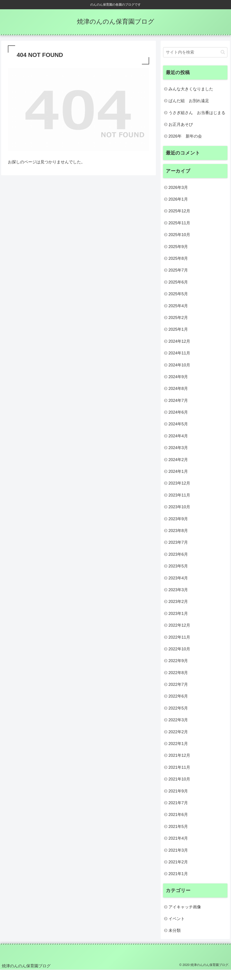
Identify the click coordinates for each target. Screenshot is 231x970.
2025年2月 (178, 317)
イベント (177, 918)
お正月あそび (181, 124)
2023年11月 (179, 495)
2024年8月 (178, 388)
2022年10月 (179, 649)
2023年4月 (178, 578)
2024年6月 (178, 412)
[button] (223, 52)
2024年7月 (178, 400)
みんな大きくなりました (191, 89)
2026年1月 (178, 199)
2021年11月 (179, 767)
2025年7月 (178, 270)
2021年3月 (178, 850)
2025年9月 (178, 246)
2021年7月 (178, 803)
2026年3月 (178, 187)
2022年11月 (179, 637)
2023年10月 (179, 507)
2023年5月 (178, 566)
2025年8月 (178, 258)
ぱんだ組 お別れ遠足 (189, 100)
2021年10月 (179, 779)
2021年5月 (178, 826)
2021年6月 (178, 814)
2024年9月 (178, 377)
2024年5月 (178, 424)
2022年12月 (179, 625)
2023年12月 (179, 483)
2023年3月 (178, 590)
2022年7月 (178, 684)
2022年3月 (178, 720)
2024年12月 (179, 341)
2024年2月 (178, 459)
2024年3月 (178, 447)
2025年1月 (178, 329)
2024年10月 (179, 365)
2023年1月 (178, 613)
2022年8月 (178, 672)
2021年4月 (178, 838)
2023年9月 (178, 519)
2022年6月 (178, 696)
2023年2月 (178, 601)
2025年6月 (178, 282)
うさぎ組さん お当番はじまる (197, 112)
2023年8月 (178, 530)
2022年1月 (178, 743)
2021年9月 (178, 791)
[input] (195, 52)
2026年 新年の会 (185, 136)
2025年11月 (179, 223)
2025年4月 (178, 306)
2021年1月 (178, 874)
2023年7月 (178, 542)
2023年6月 (178, 554)
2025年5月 (178, 294)
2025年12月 (179, 211)
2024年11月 (179, 353)
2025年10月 (179, 234)
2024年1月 (178, 471)
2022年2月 (178, 732)
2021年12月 (179, 755)
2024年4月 (178, 436)
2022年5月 (178, 708)
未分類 (175, 930)
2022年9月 (178, 660)
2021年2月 (178, 862)
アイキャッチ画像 (185, 907)
